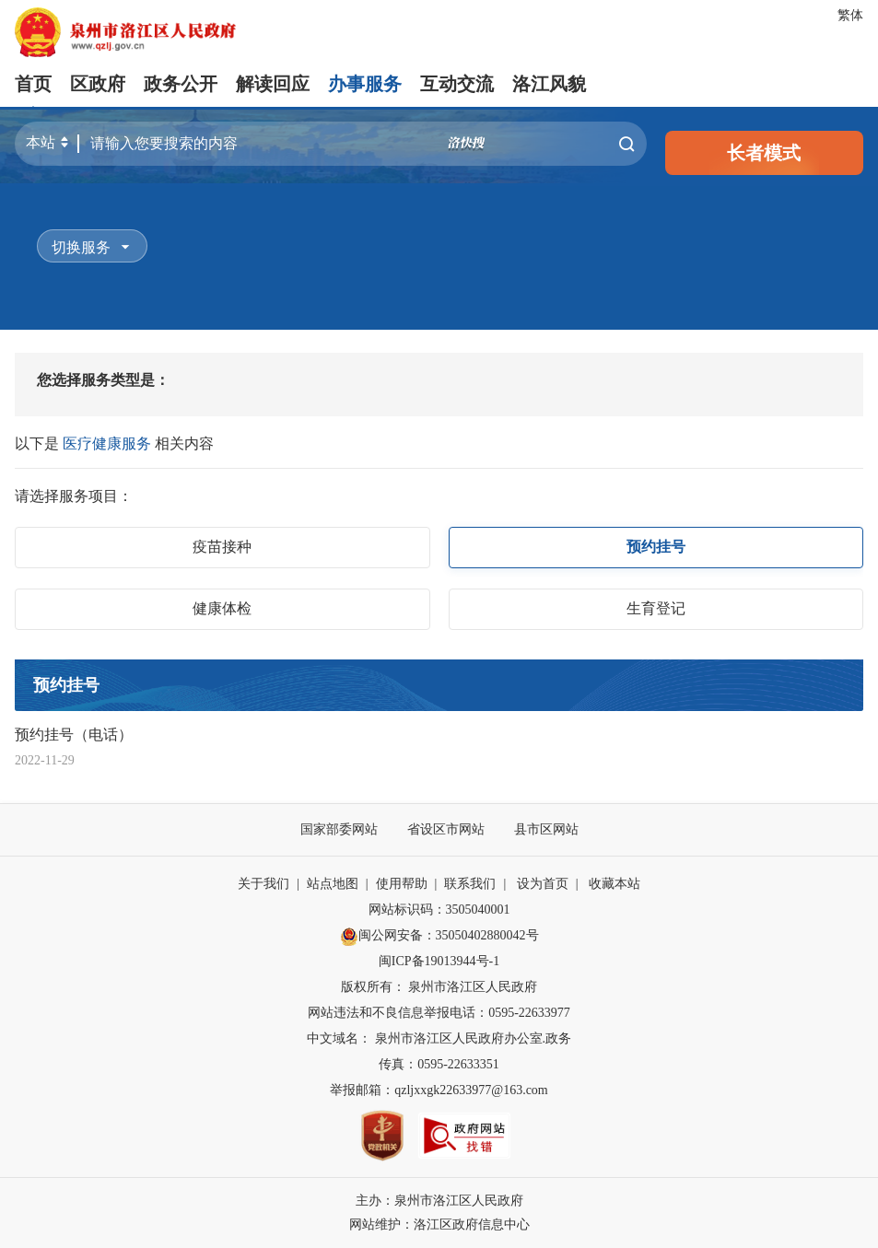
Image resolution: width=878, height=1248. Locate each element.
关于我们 (263, 884)
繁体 (850, 15)
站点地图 (332, 884)
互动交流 (457, 84)
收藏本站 (614, 884)
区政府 (97, 84)
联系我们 (470, 884)
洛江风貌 (549, 84)
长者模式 (764, 153)
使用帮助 (401, 884)
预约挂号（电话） (74, 734)
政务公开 (180, 84)
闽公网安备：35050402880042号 (439, 936)
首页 (33, 84)
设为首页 (542, 884)
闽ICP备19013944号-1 (439, 961)
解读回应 (273, 84)
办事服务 (365, 84)
